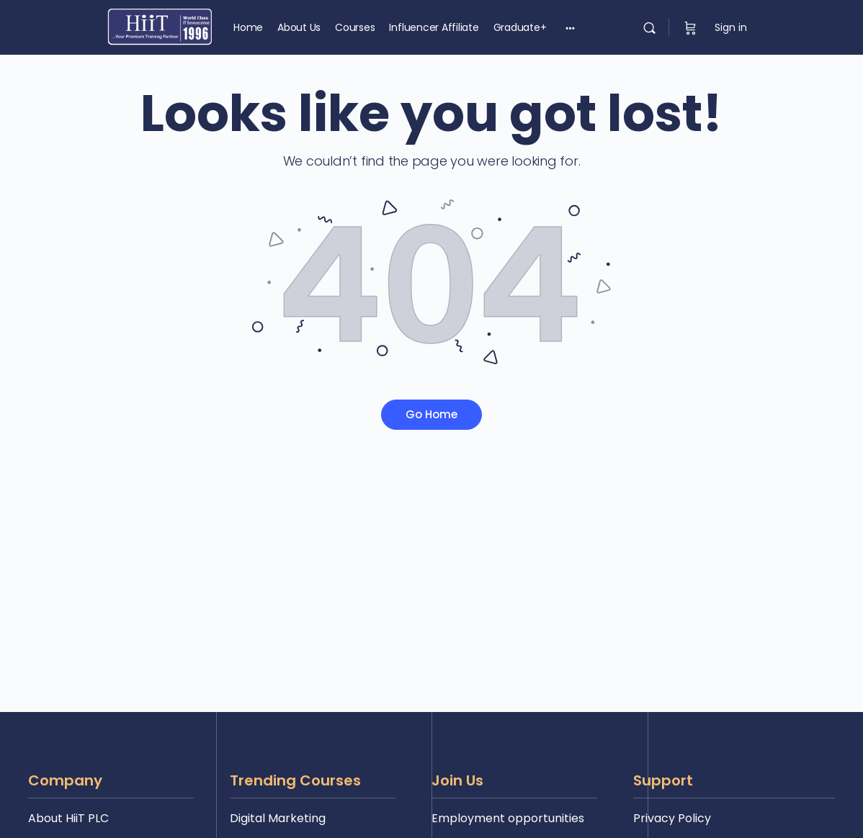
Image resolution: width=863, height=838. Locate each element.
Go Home (431, 414)
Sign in (731, 27)
